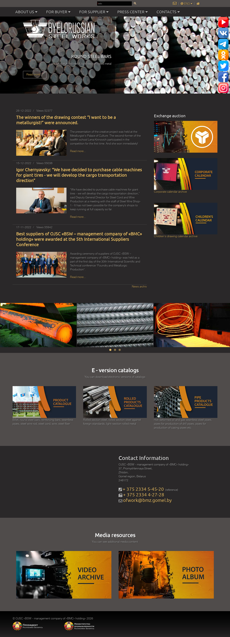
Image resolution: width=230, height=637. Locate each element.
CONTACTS (169, 12)
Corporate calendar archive (170, 191)
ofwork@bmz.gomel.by (147, 500)
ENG (187, 3)
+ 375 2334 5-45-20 (143, 489)
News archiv (139, 286)
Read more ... (34, 74)
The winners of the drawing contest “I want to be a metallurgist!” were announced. (66, 120)
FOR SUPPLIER (94, 12)
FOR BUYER (59, 12)
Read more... (78, 151)
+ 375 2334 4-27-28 (143, 494)
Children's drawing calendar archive (175, 236)
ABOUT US (27, 12)
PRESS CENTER (133, 12)
